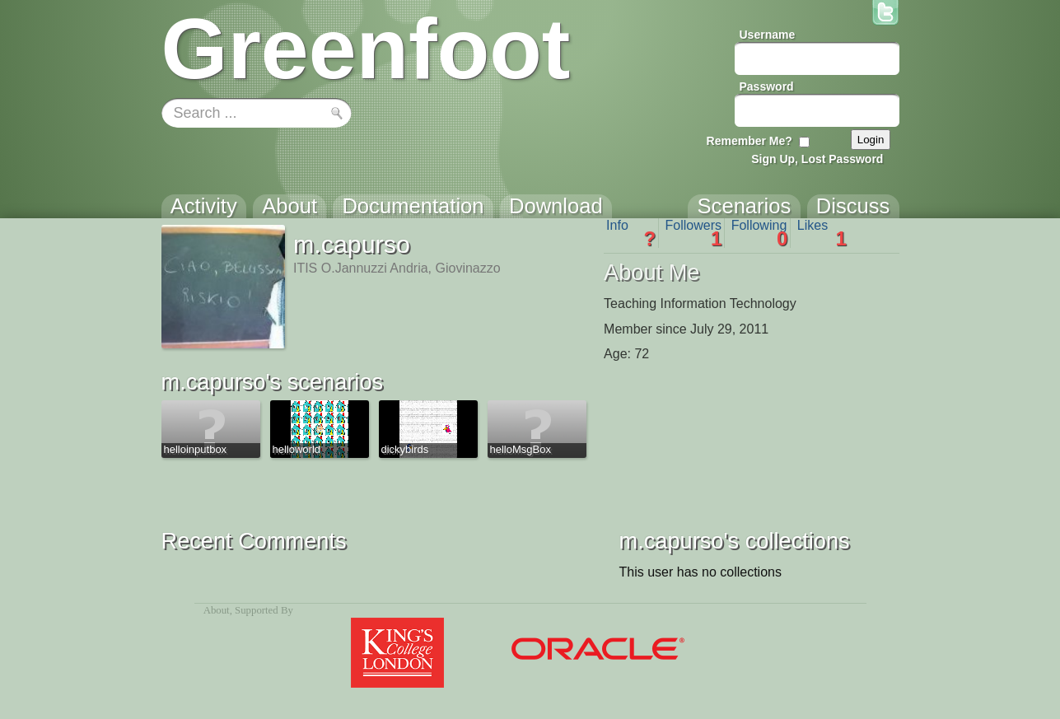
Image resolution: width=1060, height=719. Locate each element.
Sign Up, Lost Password (817, 159)
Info (631, 233)
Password (767, 86)
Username (768, 34)
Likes (822, 233)
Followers (693, 233)
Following (759, 233)
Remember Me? (749, 140)
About (216, 610)
